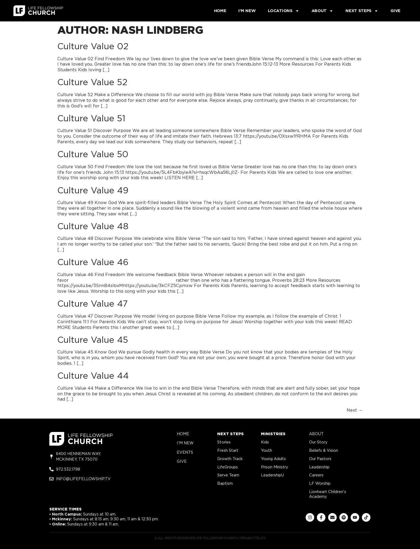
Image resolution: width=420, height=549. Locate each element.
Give (395, 10)
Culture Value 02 (93, 46)
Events (185, 452)
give (182, 461)
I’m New (247, 10)
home (183, 433)
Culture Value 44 (93, 375)
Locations (283, 11)
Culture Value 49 (92, 190)
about (316, 433)
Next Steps (362, 11)
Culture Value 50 (92, 154)
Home (220, 10)
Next (355, 410)
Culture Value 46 (93, 262)
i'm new (185, 443)
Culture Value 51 (91, 118)
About (322, 11)
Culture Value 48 (93, 226)
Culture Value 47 (92, 303)
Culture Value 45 (92, 339)
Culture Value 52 (92, 82)
